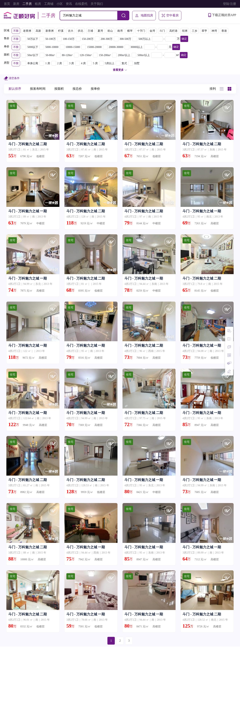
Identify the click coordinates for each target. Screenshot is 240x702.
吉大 (70, 30)
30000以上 (136, 47)
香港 (224, 30)
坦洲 (184, 30)
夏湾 (100, 30)
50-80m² (50, 55)
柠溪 (60, 30)
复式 (124, 63)
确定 (184, 38)
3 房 (71, 63)
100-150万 (69, 39)
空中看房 (170, 15)
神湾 (214, 30)
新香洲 (49, 30)
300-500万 (125, 39)
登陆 (226, 3)
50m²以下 (32, 55)
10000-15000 (73, 47)
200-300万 (106, 39)
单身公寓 (32, 63)
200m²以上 (124, 55)
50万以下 (32, 39)
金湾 (152, 30)
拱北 (80, 30)
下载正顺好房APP (222, 15)
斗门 (162, 30)
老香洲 (27, 30)
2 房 (59, 63)
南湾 (120, 30)
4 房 (83, 63)
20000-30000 (116, 47)
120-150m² (86, 55)
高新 (38, 30)
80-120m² (67, 55)
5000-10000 (51, 47)
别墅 (137, 63)
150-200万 (87, 39)
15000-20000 (94, 47)
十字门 (141, 30)
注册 (233, 3)
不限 (16, 30)
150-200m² (105, 55)
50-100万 (50, 39)
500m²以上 (143, 55)
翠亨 (204, 30)
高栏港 (173, 30)
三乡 (194, 30)
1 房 (47, 63)
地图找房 (144, 16)
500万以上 (144, 39)
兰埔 (90, 30)
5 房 (95, 63)
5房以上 (109, 63)
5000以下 (32, 47)
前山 (110, 30)
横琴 (130, 30)
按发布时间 (37, 88)
